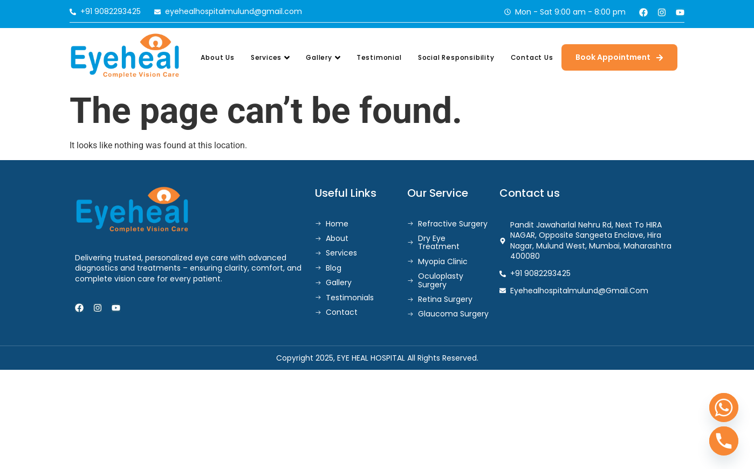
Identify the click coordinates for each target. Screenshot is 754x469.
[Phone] (723, 441)
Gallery (323, 57)
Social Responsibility (456, 57)
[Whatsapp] (723, 407)
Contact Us (532, 57)
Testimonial (379, 57)
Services (270, 57)
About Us (217, 57)
